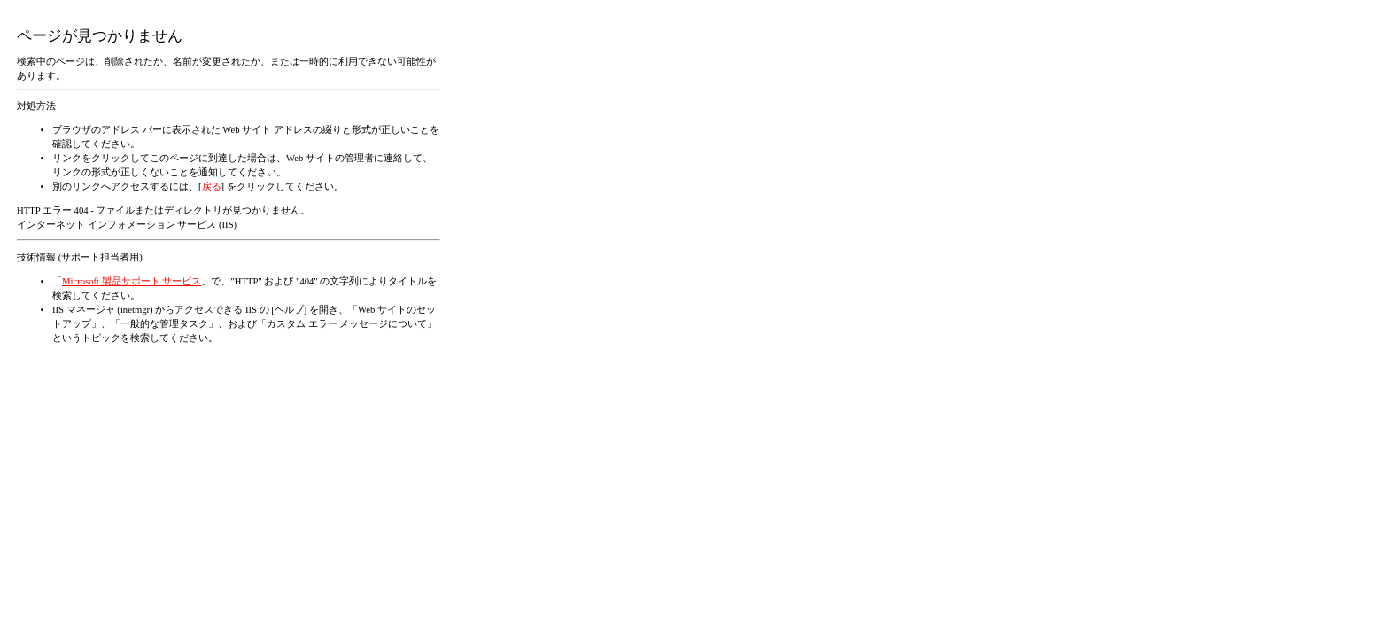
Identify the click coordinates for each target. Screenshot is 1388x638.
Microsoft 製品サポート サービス (131, 281)
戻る (211, 186)
